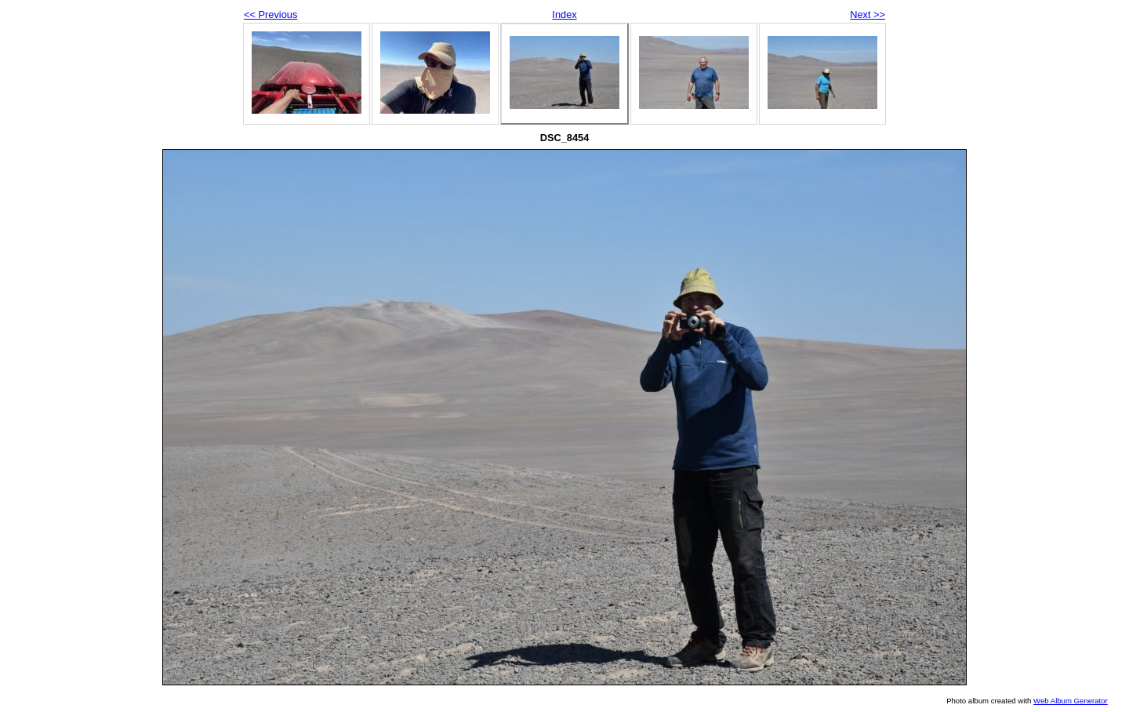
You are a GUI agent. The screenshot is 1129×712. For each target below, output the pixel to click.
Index (564, 14)
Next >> (867, 14)
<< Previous (270, 14)
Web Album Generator (1070, 700)
